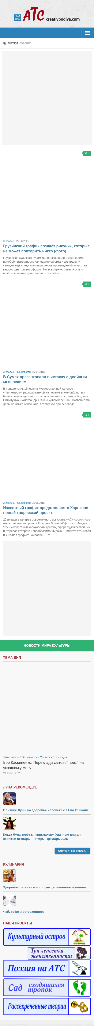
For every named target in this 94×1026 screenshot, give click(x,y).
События (46, 757)
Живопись (9, 241)
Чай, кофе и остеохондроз (23, 911)
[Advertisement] (47, 98)
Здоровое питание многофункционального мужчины (45, 887)
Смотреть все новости (72, 850)
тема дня (60, 757)
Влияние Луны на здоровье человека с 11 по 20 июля (45, 810)
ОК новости (24, 372)
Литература (11, 757)
